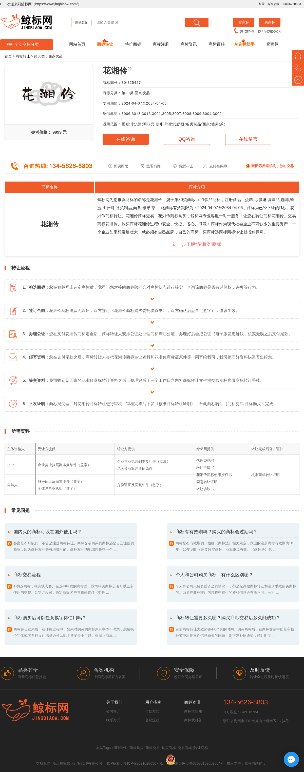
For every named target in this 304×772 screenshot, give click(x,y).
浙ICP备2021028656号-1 (143, 763)
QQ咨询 (187, 139)
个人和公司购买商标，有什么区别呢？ (236, 584)
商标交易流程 (74, 584)
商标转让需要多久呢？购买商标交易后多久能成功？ (236, 627)
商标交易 (152, 748)
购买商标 (169, 748)
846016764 (249, 712)
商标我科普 (193, 720)
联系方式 (113, 720)
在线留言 (248, 139)
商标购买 (136, 748)
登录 (262, 4)
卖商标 (243, 22)
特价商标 (133, 44)
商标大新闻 (193, 711)
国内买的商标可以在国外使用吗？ (74, 541)
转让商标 (201, 748)
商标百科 (216, 44)
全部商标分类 (26, 44)
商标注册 (161, 44)
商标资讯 (189, 44)
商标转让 (105, 44)
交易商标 (185, 748)
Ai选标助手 (244, 44)
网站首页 (77, 44)
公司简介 (113, 711)
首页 (8, 56)
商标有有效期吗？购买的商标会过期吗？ (236, 541)
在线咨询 (125, 139)
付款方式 (152, 711)
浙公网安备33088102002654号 (199, 763)
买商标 (269, 22)
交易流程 (152, 720)
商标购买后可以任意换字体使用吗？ (74, 627)
